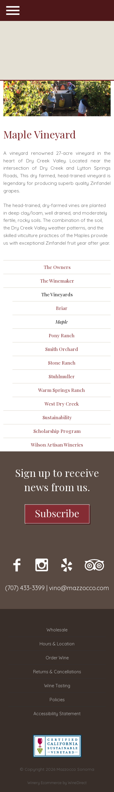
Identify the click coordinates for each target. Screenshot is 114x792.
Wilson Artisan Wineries (57, 444)
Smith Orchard (61, 349)
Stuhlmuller (62, 376)
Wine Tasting (57, 685)
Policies (57, 699)
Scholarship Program (57, 431)
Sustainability (57, 417)
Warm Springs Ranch (61, 390)
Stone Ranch (61, 362)
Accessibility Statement (57, 713)
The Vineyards (57, 294)
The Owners (57, 267)
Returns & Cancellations (57, 672)
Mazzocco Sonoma (57, 50)
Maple (61, 321)
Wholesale (57, 630)
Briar (61, 308)
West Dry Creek (62, 403)
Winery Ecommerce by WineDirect (57, 782)
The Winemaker (57, 280)
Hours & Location (57, 644)
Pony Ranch (61, 335)
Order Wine (57, 658)
